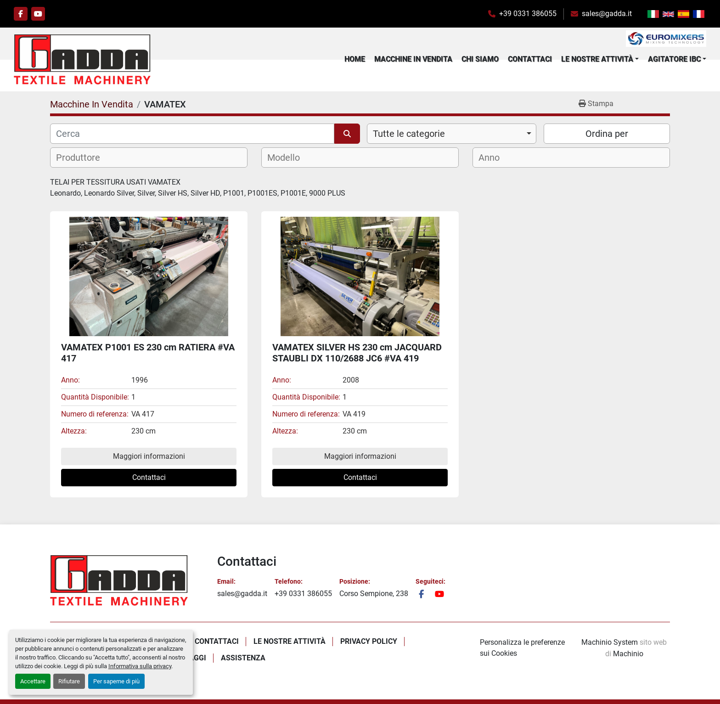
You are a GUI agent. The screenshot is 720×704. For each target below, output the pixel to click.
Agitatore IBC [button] (674, 59)
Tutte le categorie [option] (409, 133)
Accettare (32, 681)
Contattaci (530, 59)
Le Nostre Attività (597, 59)
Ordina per (606, 133)
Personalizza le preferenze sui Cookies (522, 648)
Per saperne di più (116, 681)
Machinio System (609, 642)
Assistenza (243, 657)
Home (354, 59)
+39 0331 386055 (528, 13)
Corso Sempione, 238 (373, 593)
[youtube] (38, 14)
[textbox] (84, 157)
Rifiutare (69, 681)
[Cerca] (192, 134)
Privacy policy (368, 641)
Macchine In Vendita (413, 59)
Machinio (628, 653)
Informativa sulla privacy (139, 666)
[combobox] (451, 134)
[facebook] (21, 14)
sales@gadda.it (607, 13)
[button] (600, 59)
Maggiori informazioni (149, 456)
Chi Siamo (480, 59)
